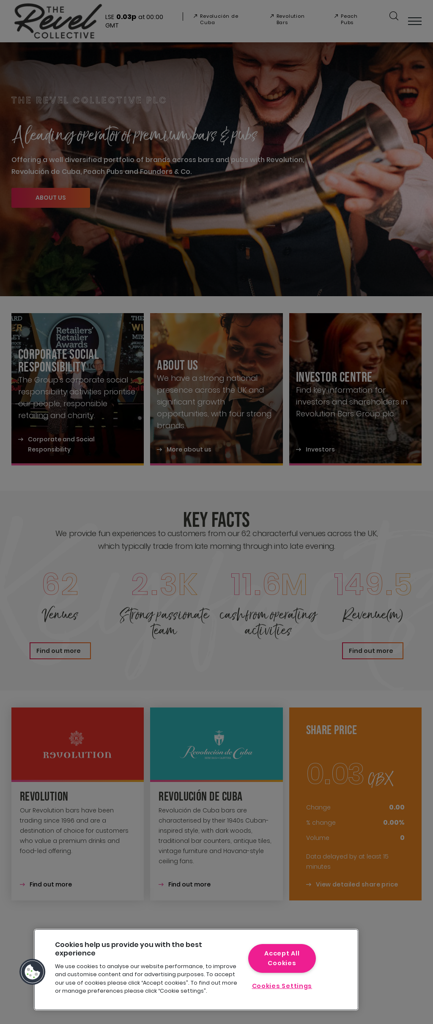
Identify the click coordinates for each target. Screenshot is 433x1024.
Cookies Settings (282, 986)
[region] (196, 969)
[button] (32, 971)
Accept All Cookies (281, 958)
